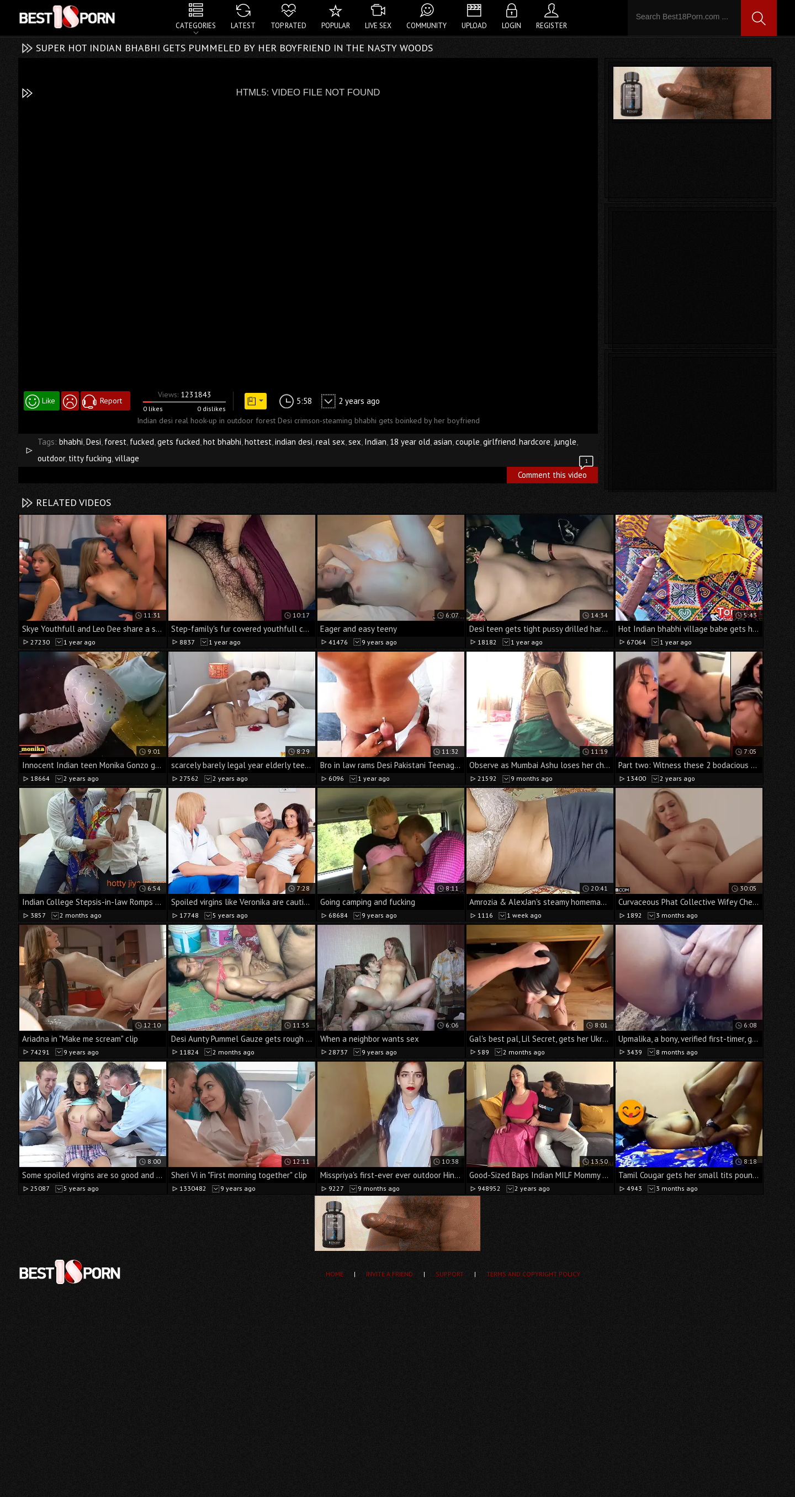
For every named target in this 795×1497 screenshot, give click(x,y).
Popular (335, 25)
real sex (330, 441)
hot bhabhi (222, 441)
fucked (142, 441)
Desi (93, 441)
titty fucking (90, 458)
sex (354, 441)
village (127, 458)
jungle (565, 441)
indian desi (293, 441)
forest (115, 441)
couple (467, 441)
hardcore (534, 441)
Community (426, 25)
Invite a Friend (389, 1274)
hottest (258, 441)
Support (450, 1274)
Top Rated (288, 25)
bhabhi (71, 441)
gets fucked (178, 441)
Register (551, 25)
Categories (196, 25)
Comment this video (556, 473)
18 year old (410, 441)
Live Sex (378, 25)
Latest (243, 25)
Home (334, 1274)
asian (442, 441)
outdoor (51, 458)
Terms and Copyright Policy (533, 1274)
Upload (474, 25)
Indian (375, 441)
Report (111, 401)
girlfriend (499, 441)
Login (511, 25)
